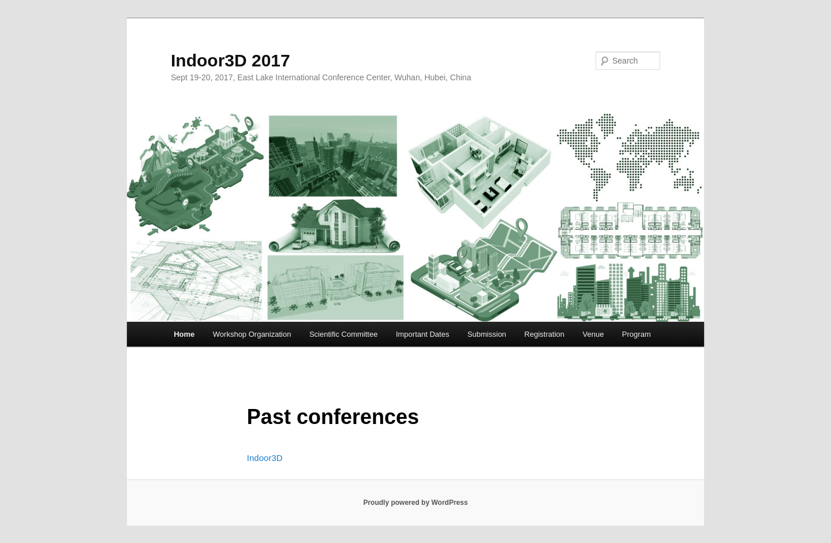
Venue (593, 334)
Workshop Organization (252, 334)
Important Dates (423, 334)
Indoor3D (265, 458)
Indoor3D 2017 (230, 60)
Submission (486, 334)
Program (636, 334)
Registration (544, 334)
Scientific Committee (343, 334)
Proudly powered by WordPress (415, 503)
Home (184, 334)
